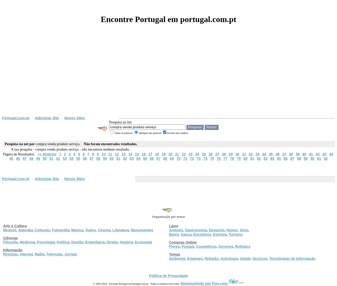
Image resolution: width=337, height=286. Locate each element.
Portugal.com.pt (16, 118)
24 (197, 154)
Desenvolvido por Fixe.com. (212, 283)
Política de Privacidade (168, 276)
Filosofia (10, 242)
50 (45, 158)
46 (18, 158)
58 (98, 158)
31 (244, 154)
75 (212, 158)
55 (78, 158)
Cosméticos (206, 246)
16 (144, 154)
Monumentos (142, 230)
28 (224, 154)
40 (304, 154)
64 (138, 158)
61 (118, 158)
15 (137, 154)
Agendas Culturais (34, 230)
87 (292, 158)
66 (152, 158)
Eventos (220, 234)
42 (318, 154)
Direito (112, 242)
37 (284, 154)
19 (164, 154)
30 (237, 154)
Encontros (202, 234)
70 (179, 158)
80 (246, 158)
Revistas (10, 254)
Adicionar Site (47, 118)
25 (204, 154)
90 (312, 158)
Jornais (70, 254)
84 (272, 158)
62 (125, 158)
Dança (186, 234)
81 (252, 158)
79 (239, 158)
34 (264, 154)
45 (11, 158)
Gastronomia (196, 230)
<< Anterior (46, 154)
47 (25, 158)
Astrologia (229, 259)
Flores (174, 246)
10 (103, 154)
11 (110, 154)
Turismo (236, 234)
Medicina (27, 242)
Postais (188, 246)
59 (105, 158)
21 (177, 154)
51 (51, 158)
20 (170, 154)
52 (58, 158)
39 (298, 154)
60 (112, 158)
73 (199, 158)
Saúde (245, 259)
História (126, 242)
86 (286, 158)
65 (145, 158)
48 (31, 158)
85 (279, 158)
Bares (174, 234)
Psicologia (46, 242)
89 (306, 158)
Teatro (90, 230)
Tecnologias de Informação (292, 259)
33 (257, 154)
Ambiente (177, 259)
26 (211, 154)
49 (38, 158)
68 (165, 158)
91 (319, 158)
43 (324, 154)
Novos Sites (74, 118)
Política (63, 242)
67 (159, 158)
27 (217, 154)
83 (266, 158)
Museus (9, 230)
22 (184, 154)
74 (205, 158)
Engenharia (95, 242)
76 (219, 158)
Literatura (120, 230)
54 (72, 158)
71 (185, 158)
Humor (232, 230)
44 (331, 154)
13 (124, 154)
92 (326, 158)
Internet (26, 254)
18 (157, 154)
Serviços (225, 246)
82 (259, 158)
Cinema (104, 230)
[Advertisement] (169, 77)
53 (65, 158)
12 (117, 154)
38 (291, 154)
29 (231, 154)
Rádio (40, 254)
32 (251, 154)
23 (190, 154)
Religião (211, 259)
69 (172, 158)
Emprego (195, 259)
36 (277, 154)
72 (192, 158)
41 (311, 154)
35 (271, 154)
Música (77, 230)
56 (85, 158)
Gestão (77, 242)
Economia (143, 242)
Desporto (216, 230)
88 (299, 158)
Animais (176, 230)
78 (232, 158)
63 (132, 158)
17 (150, 154)
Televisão (54, 254)
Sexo (244, 230)
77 (225, 158)
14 (130, 154)
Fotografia (60, 230)
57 (92, 158)
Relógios (242, 246)
